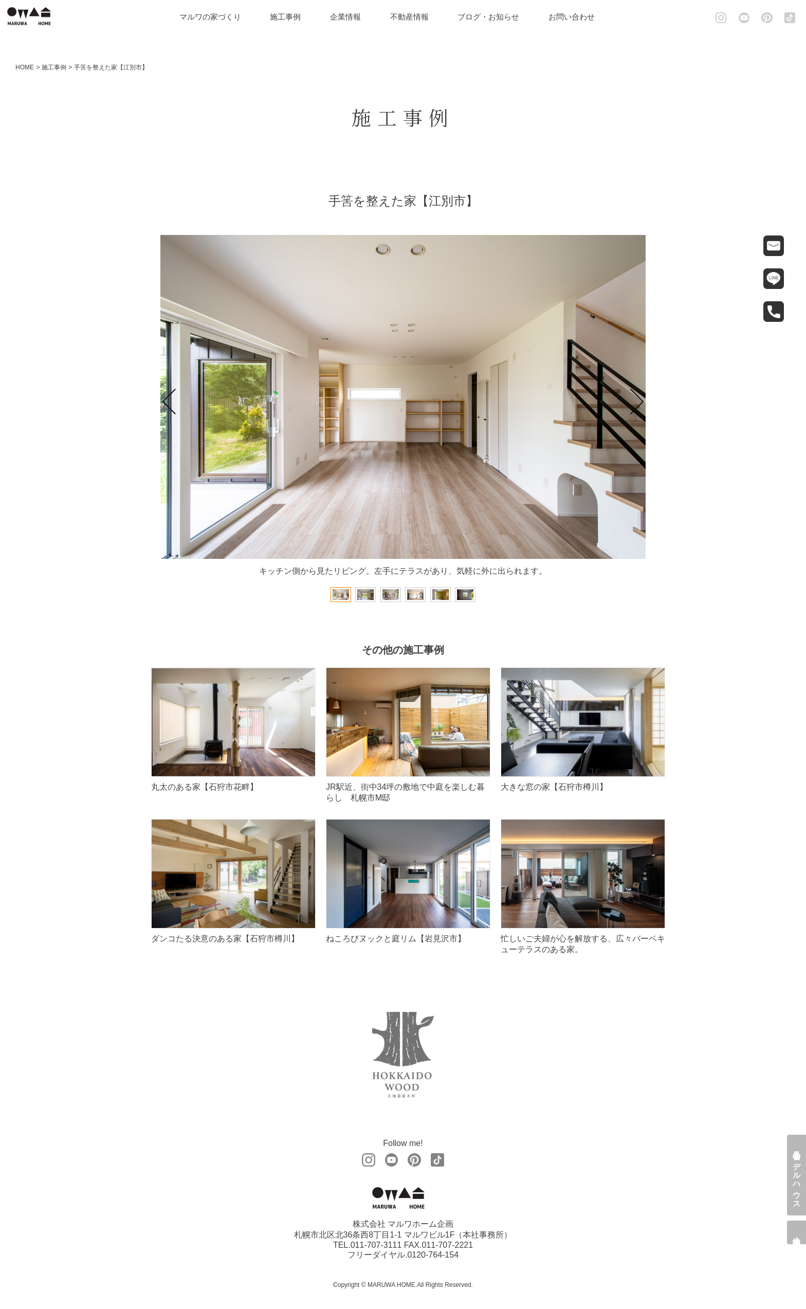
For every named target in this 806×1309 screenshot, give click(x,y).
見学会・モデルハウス (797, 1175)
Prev (169, 401)
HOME (24, 67)
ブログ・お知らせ (493, 16)
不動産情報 (414, 16)
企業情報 (350, 16)
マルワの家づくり (215, 16)
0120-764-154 (433, 1254)
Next (637, 401)
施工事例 (291, 16)
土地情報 (797, 1232)
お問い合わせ (577, 16)
